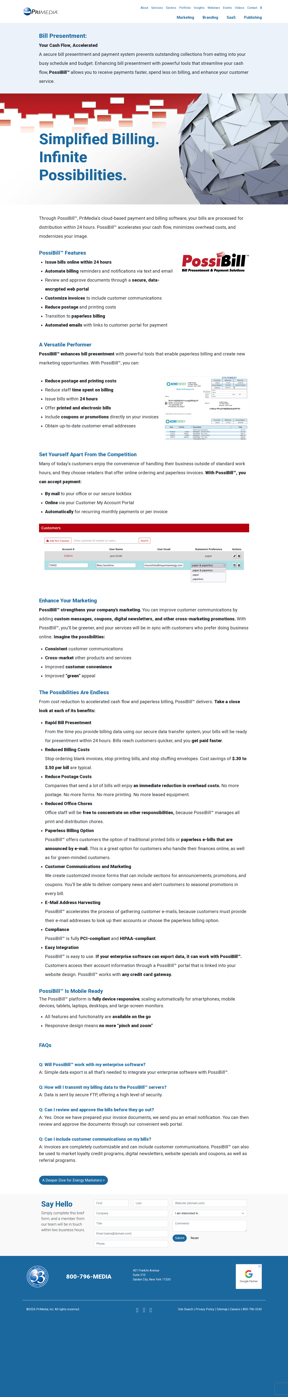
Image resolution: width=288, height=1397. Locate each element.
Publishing (253, 17)
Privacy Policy (205, 1309)
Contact (252, 8)
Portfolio (185, 8)
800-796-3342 (252, 1309)
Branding (210, 17)
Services (157, 8)
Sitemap (222, 1309)
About (144, 8)
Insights (199, 8)
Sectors (171, 8)
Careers (235, 1309)
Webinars (214, 8)
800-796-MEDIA (88, 1276)
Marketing (185, 17)
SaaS (231, 17)
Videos (239, 8)
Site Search (185, 1309)
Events (227, 8)
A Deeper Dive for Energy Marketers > (73, 1180)
